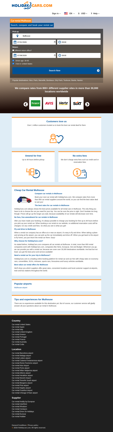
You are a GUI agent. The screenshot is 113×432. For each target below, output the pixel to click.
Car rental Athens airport (21, 373)
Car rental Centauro (19, 409)
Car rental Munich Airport (21, 378)
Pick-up (15, 32)
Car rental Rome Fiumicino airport (25, 363)
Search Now (74, 70)
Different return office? (22, 50)
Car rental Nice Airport (20, 365)
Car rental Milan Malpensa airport (25, 370)
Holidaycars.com (24, 428)
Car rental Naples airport (21, 388)
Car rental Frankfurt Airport (22, 390)
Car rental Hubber (19, 416)
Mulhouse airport (20, 288)
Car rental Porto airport (20, 368)
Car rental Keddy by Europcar (23, 402)
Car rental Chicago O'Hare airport (25, 393)
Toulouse (66, 80)
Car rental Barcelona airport (22, 353)
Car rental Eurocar (19, 414)
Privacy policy (33, 425)
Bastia (73, 80)
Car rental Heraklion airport (22, 375)
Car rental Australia (19, 342)
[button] (69, 13)
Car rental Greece (19, 334)
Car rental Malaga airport (21, 356)
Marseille (41, 80)
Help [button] (95, 13)
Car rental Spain (18, 327)
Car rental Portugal (19, 337)
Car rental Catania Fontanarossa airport (27, 361)
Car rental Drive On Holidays (23, 411)
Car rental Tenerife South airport (24, 380)
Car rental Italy (17, 329)
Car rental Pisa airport (20, 385)
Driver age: (20, 61)
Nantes (80, 80)
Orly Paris (58, 80)
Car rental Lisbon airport (21, 358)
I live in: (22, 64)
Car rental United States (21, 324)
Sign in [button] (56, 13)
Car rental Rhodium (19, 407)
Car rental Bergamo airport (22, 383)
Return (15, 47)
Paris (36, 80)
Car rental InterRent (19, 404)
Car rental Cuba (18, 344)
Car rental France (18, 339)
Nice (31, 80)
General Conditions (19, 425)
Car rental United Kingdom (22, 332)
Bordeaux (50, 80)
